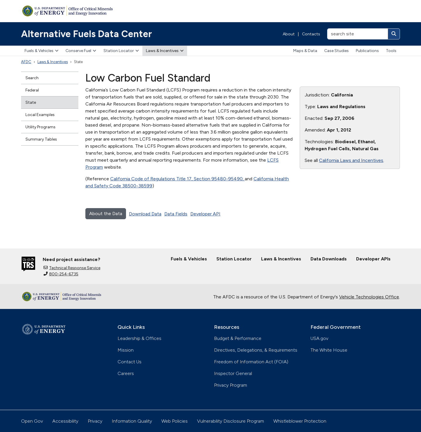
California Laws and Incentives (351, 160)
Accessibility (65, 421)
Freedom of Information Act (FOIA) (251, 361)
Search (32, 77)
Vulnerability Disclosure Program (230, 421)
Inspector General (233, 373)
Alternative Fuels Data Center (86, 33)
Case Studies (336, 50)
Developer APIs (373, 259)
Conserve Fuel (80, 50)
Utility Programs (40, 127)
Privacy (95, 421)
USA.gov (319, 338)
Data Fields (175, 214)
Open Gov (32, 421)
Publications (367, 50)
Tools (391, 50)
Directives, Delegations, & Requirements (255, 350)
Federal (32, 90)
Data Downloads (328, 259)
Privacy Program (230, 385)
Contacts (311, 34)
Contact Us (130, 361)
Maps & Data (305, 50)
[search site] (357, 33)
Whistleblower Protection (299, 421)
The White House (328, 350)
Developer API (205, 214)
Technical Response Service (72, 267)
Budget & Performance (237, 338)
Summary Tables (41, 139)
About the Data (105, 213)
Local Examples (40, 114)
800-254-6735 (61, 274)
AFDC (26, 62)
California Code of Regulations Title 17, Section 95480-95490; (177, 179)
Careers (126, 373)
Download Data (145, 214)
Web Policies (174, 421)
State (30, 102)
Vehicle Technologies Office (369, 297)
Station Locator (121, 50)
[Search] (394, 33)
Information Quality (132, 421)
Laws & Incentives (165, 50)
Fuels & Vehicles (41, 50)
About (289, 34)
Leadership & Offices (139, 338)
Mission (126, 350)
